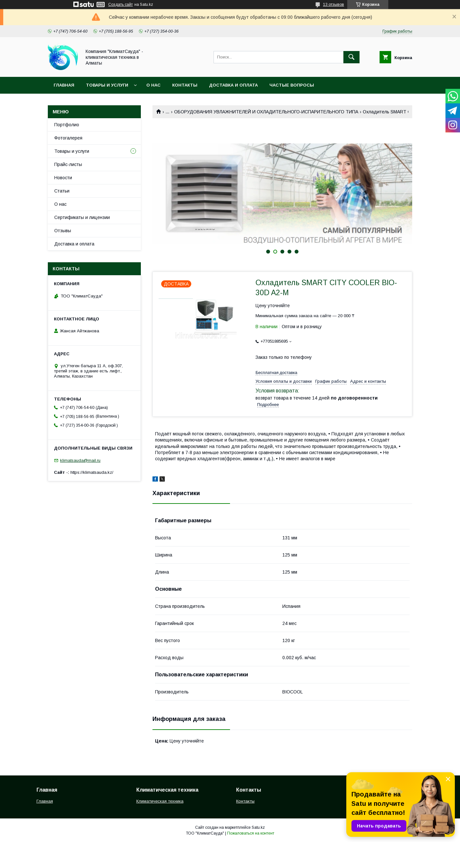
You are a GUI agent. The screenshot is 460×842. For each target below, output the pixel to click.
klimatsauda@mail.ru (80, 460)
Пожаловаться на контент (250, 833)
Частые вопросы (291, 85)
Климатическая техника (159, 801)
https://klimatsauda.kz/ (91, 472)
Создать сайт (120, 4)
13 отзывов (333, 4)
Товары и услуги (107, 85)
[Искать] (351, 57)
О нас (153, 85)
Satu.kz (258, 827)
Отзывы (62, 230)
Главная (64, 85)
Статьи (61, 190)
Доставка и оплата (233, 85)
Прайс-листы (68, 164)
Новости (63, 177)
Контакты (184, 85)
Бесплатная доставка (276, 372)
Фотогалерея (68, 137)
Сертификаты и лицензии (82, 217)
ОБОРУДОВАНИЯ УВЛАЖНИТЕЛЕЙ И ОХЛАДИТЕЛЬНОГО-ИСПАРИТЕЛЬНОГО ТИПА (266, 111)
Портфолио (66, 124)
